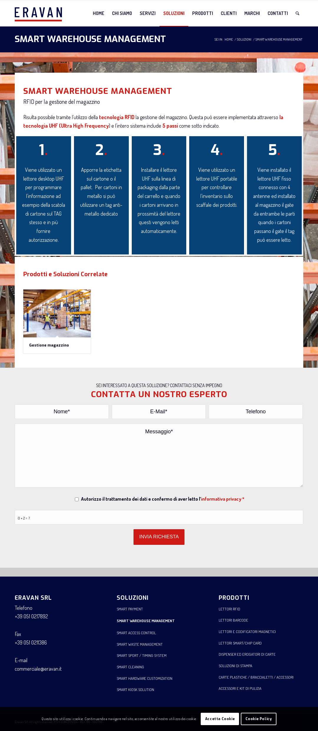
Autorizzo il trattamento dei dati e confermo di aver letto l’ (162, 499)
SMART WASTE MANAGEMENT (140, 644)
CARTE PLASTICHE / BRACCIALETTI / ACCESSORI (256, 677)
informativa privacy (221, 499)
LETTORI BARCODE (233, 620)
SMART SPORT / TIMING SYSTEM (142, 655)
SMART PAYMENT (130, 609)
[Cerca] (297, 13)
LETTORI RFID (229, 609)
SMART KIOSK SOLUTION (135, 689)
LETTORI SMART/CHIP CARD (240, 643)
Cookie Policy (258, 719)
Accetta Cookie (220, 719)
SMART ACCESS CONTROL (136, 632)
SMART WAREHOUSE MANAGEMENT (90, 39)
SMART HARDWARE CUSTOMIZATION (144, 678)
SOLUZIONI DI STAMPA (235, 665)
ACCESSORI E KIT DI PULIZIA (240, 688)
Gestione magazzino (49, 345)
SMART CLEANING (130, 667)
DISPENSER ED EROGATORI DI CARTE (247, 654)
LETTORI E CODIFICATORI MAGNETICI (247, 631)
